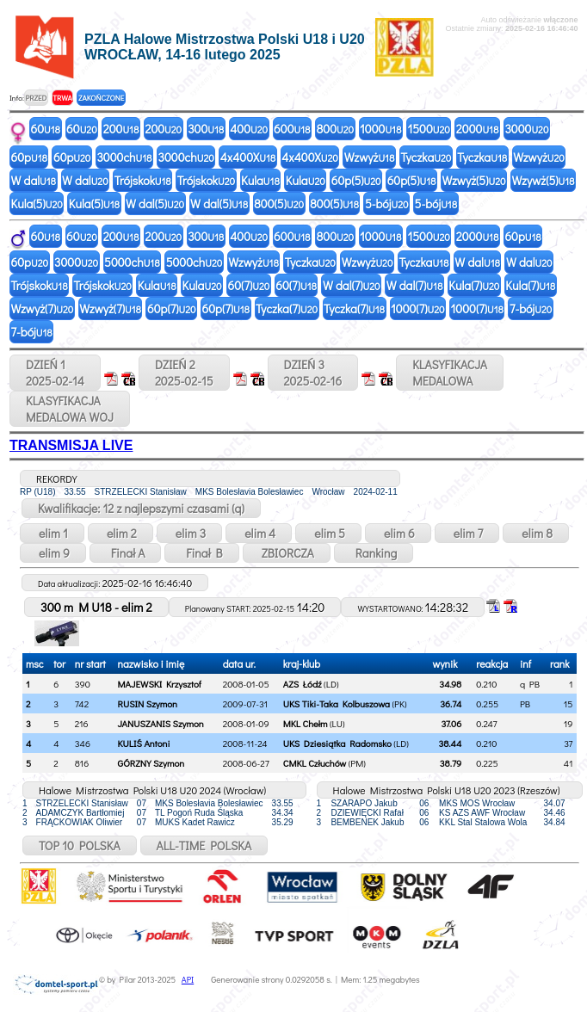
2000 (477, 128)
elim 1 (52, 533)
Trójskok (142, 180)
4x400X (247, 157)
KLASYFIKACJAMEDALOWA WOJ (70, 408)
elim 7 (467, 533)
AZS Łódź (302, 683)
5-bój (387, 203)
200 (121, 128)
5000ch (132, 262)
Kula (260, 180)
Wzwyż (369, 157)
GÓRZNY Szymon (151, 762)
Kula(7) (473, 285)
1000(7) (418, 308)
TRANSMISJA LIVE (71, 445)
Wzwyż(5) (473, 180)
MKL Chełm (305, 723)
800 (336, 128)
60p (29, 157)
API (188, 979)
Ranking (374, 553)
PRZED (35, 97)
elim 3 (189, 533)
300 (206, 128)
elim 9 (53, 553)
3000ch (123, 157)
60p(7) (171, 308)
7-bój (531, 308)
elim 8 (536, 533)
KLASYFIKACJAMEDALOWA (449, 372)
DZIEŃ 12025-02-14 (55, 372)
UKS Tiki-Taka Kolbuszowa (336, 703)
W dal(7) (351, 285)
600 (292, 128)
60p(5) (356, 180)
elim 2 (120, 533)
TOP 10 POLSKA (79, 845)
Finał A (125, 553)
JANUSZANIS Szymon (161, 723)
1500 (428, 128)
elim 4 (258, 533)
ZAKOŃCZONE (101, 97)
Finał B (201, 553)
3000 (526, 128)
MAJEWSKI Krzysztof (159, 683)
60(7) (249, 285)
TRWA (62, 97)
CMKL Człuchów (314, 762)
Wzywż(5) (543, 180)
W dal (34, 180)
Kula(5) (37, 203)
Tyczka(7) (287, 308)
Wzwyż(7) (42, 308)
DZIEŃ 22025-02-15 (184, 372)
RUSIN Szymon (147, 703)
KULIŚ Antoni (144, 743)
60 (46, 128)
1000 (380, 128)
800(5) (279, 203)
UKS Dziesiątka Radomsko (337, 743)
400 (249, 128)
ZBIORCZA (286, 553)
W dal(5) (155, 203)
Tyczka (425, 157)
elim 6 (398, 533)
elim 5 (328, 533)
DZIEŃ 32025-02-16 (313, 372)
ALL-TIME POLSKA (204, 845)
